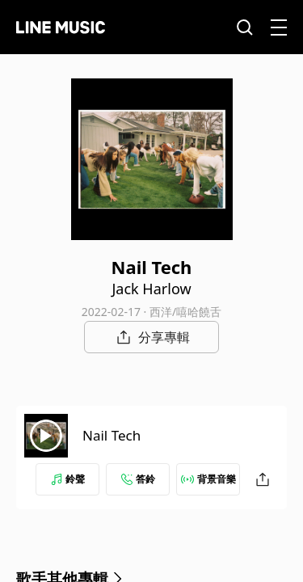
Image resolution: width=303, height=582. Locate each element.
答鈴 (138, 479)
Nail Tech (111, 435)
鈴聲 (68, 479)
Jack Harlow (151, 288)
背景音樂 (208, 479)
